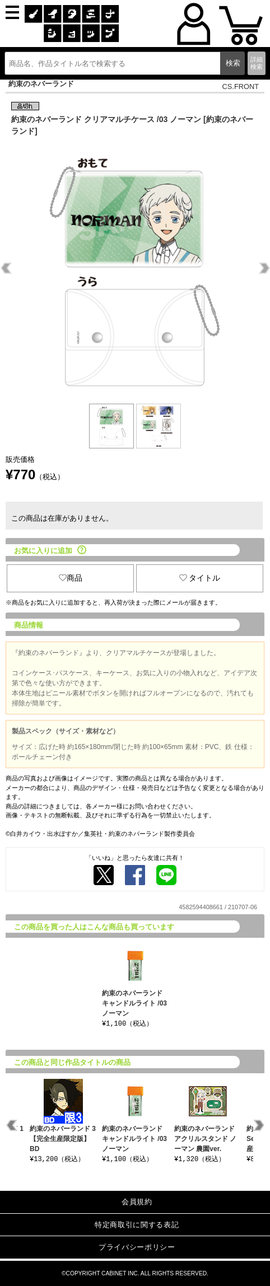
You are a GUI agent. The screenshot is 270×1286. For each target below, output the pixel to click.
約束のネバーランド (41, 84)
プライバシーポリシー (137, 1247)
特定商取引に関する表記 (137, 1224)
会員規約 (137, 1202)
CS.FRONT (240, 86)
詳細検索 (256, 63)
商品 (70, 577)
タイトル (200, 577)
